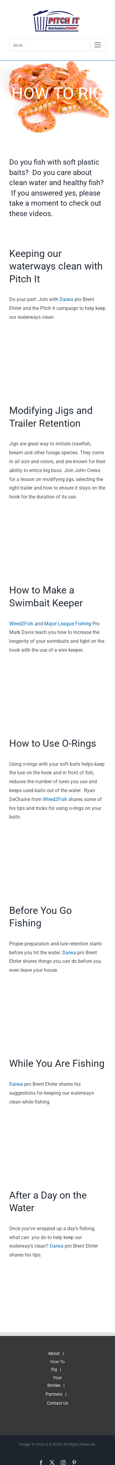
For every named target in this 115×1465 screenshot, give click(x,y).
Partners (54, 1394)
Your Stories (54, 1381)
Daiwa (66, 299)
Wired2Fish (21, 624)
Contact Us (57, 1403)
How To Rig (57, 1365)
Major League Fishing (67, 624)
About (54, 1353)
